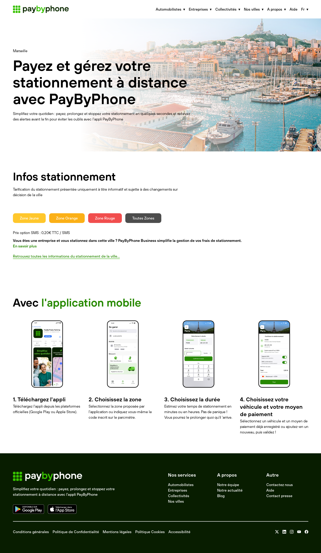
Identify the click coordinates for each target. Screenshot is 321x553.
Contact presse (279, 495)
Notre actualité (230, 490)
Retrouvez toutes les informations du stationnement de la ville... (66, 256)
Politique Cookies (150, 531)
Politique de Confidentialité (76, 531)
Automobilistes (181, 484)
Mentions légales (117, 531)
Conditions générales (31, 531)
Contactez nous (279, 484)
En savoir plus (25, 246)
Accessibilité (179, 531)
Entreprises (177, 490)
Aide (293, 9)
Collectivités (178, 495)
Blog (221, 495)
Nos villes (176, 501)
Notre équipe (228, 484)
